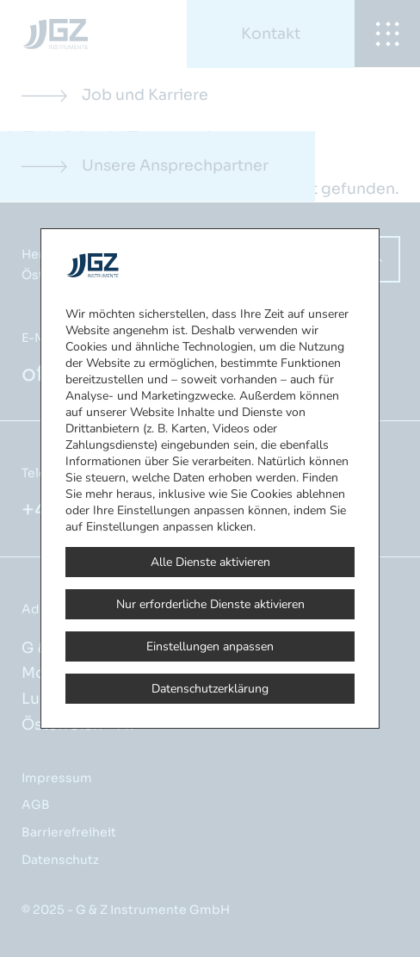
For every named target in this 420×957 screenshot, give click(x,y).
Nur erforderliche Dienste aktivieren (210, 604)
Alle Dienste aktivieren (210, 562)
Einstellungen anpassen (210, 646)
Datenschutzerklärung (210, 688)
